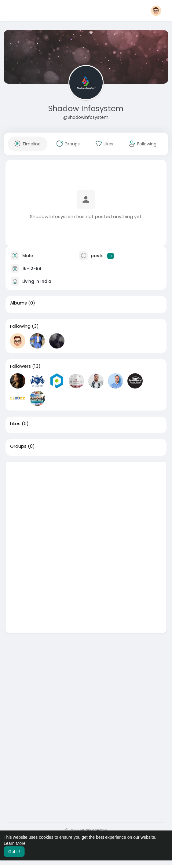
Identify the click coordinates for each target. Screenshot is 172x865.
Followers (20, 366)
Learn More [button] (15, 843)
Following (20, 326)
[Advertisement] (85, 504)
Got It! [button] (14, 851)
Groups (18, 446)
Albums (18, 303)
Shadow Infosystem (85, 108)
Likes (15, 423)
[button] (156, 10)
